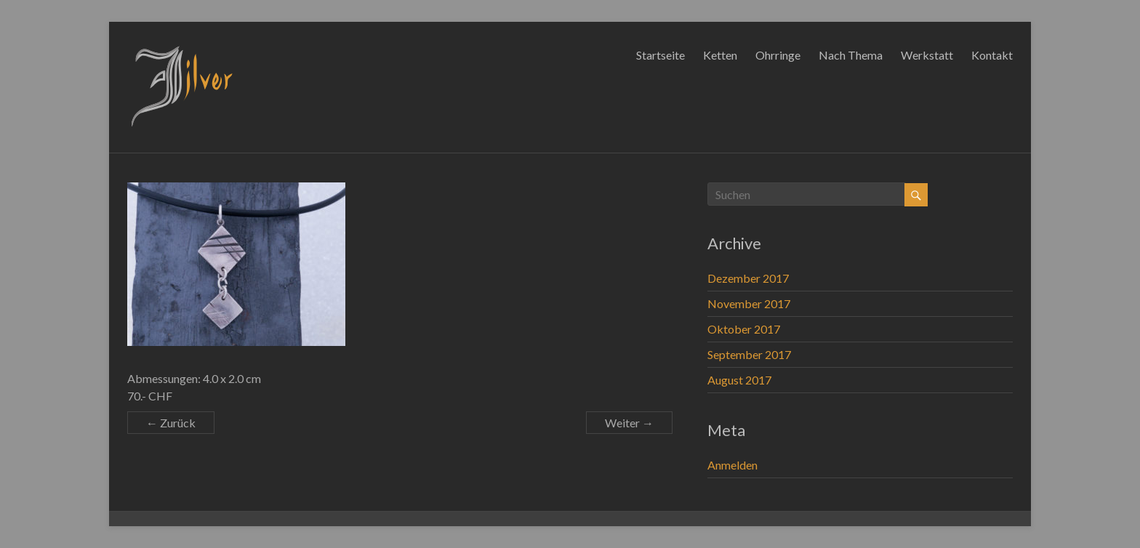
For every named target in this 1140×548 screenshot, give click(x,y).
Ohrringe (777, 55)
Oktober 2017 (743, 329)
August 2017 (739, 380)
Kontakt (992, 55)
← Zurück (171, 423)
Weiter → (629, 423)
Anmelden (732, 465)
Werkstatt (927, 55)
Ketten (720, 55)
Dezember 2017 (748, 278)
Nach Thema (851, 55)
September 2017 (749, 354)
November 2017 (748, 303)
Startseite (660, 55)
